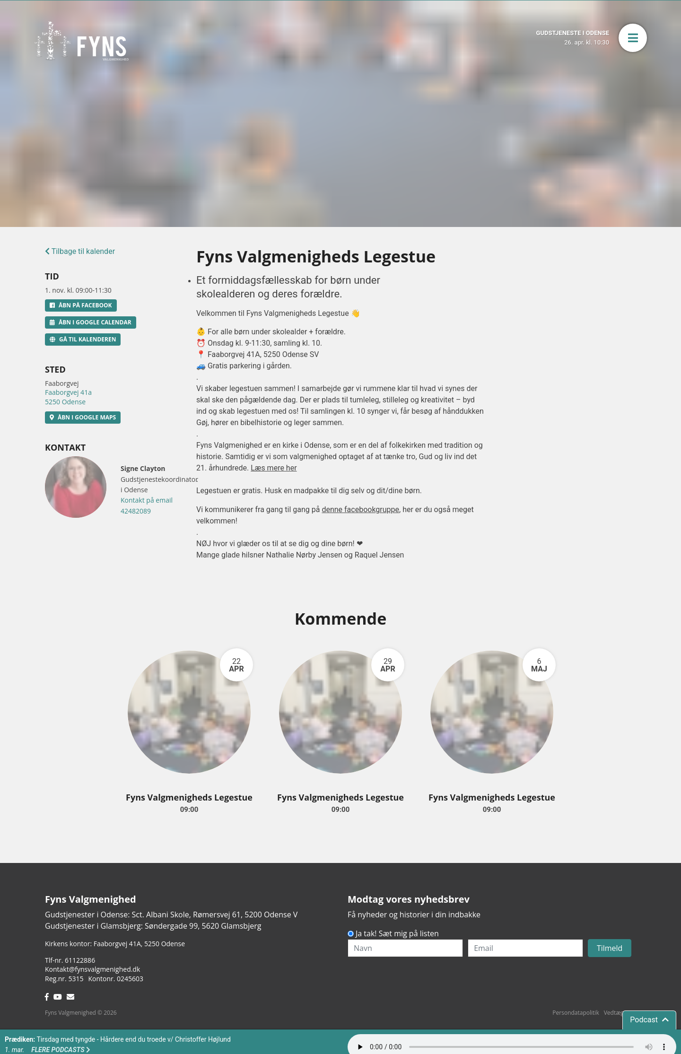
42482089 (136, 510)
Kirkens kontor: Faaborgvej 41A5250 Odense (115, 943)
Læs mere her (274, 467)
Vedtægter (617, 1013)
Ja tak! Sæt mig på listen (397, 933)
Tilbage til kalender (80, 251)
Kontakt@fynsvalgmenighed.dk (92, 969)
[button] (633, 38)
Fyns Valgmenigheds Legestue (189, 797)
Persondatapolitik (575, 1013)
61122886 (80, 960)
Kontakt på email (147, 500)
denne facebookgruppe (360, 509)
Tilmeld (610, 948)
